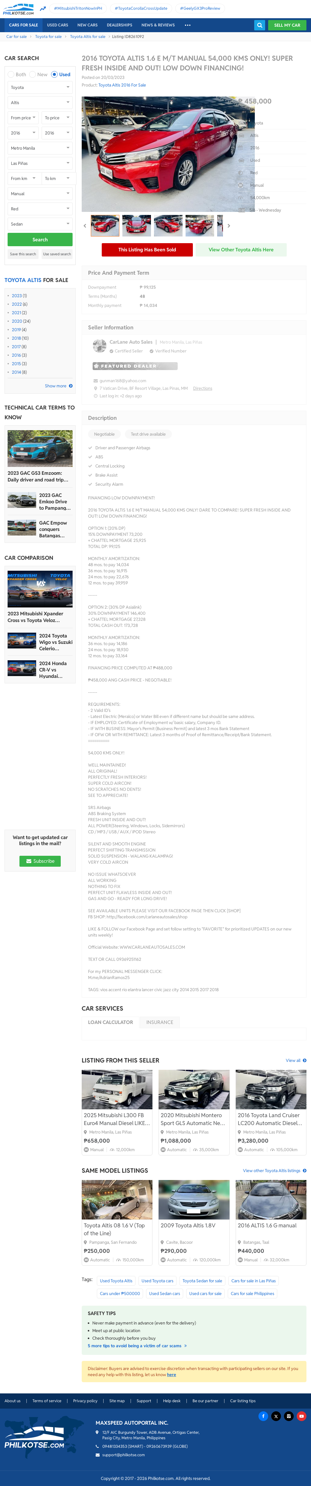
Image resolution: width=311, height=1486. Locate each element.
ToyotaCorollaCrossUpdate (142, 8)
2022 (17, 304)
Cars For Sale (23, 25)
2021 (16, 312)
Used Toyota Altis (116, 1281)
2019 (16, 329)
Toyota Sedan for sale (202, 1281)
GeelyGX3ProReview (201, 8)
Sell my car (287, 25)
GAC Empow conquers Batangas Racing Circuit (54, 529)
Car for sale (16, 36)
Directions (202, 388)
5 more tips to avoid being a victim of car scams (138, 1345)
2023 (17, 295)
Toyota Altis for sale (87, 36)
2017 (16, 346)
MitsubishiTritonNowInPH (79, 8)
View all (293, 1060)
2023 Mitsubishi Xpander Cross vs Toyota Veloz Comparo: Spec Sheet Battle (39, 617)
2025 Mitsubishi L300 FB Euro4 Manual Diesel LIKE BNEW (114, 1119)
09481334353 (114, 1446)
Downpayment (102, 287)
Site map (117, 1400)
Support (144, 1400)
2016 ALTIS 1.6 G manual (267, 1225)
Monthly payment (104, 305)
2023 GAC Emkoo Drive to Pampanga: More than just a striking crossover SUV (55, 501)
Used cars (57, 25)
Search (40, 239)
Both (21, 74)
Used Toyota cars (157, 1281)
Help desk (172, 1400)
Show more (56, 386)
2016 (16, 355)
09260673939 (159, 1446)
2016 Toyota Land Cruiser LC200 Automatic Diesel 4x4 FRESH (269, 1119)
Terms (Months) (102, 296)
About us (13, 1400)
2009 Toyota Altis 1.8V (188, 1225)
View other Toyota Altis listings (271, 1170)
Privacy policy (85, 1400)
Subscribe (40, 861)
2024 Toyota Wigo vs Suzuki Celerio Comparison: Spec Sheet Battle (56, 642)
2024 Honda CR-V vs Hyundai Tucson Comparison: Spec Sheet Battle (53, 669)
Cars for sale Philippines (252, 1293)
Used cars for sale (205, 1293)
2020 (17, 321)
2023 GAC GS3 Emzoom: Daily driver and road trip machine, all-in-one (36, 476)
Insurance (159, 1022)
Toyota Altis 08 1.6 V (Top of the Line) (114, 1229)
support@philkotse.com (123, 1454)
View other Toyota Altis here (241, 250)
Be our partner (205, 1400)
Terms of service (46, 1400)
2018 (16, 338)
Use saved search (57, 254)
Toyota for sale (48, 36)
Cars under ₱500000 (120, 1293)
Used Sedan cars (164, 1293)
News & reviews (158, 25)
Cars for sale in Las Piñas (253, 1281)
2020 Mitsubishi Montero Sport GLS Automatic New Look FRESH (192, 1119)
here (171, 1374)
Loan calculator (110, 1022)
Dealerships (119, 25)
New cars (87, 25)
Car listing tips (243, 1400)
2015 (16, 363)
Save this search (23, 254)
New (42, 74)
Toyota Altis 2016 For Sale (122, 85)
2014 (16, 372)
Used (64, 74)
